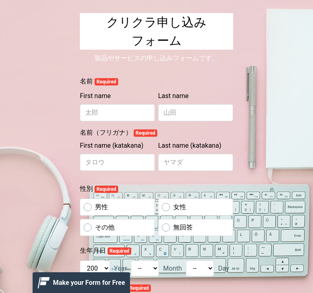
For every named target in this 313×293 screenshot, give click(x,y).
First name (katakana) (111, 145)
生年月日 (105, 251)
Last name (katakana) (189, 145)
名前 (99, 81)
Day (223, 268)
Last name (173, 96)
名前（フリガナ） (118, 133)
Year (120, 268)
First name (95, 96)
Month (172, 268)
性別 (99, 189)
